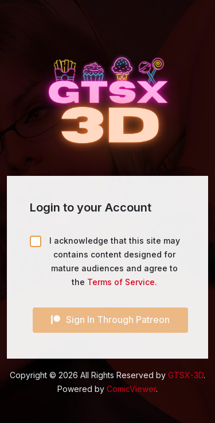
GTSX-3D (186, 375)
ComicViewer (131, 389)
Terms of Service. (122, 282)
